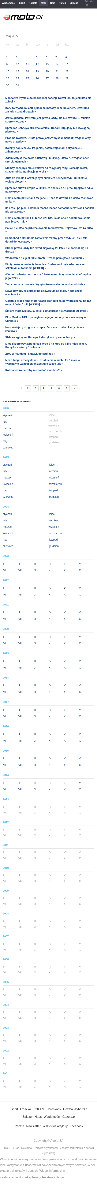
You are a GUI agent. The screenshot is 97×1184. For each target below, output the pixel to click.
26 (37, 78)
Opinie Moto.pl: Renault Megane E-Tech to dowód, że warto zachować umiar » (49, 199)
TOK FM (38, 1109)
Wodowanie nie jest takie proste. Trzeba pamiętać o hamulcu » (44, 258)
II (19, 563)
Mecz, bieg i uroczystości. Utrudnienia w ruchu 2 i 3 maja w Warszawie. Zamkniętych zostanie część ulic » (42, 362)
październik (55, 483)
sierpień (53, 471)
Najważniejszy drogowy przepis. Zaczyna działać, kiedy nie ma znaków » (44, 329)
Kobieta (33, 3)
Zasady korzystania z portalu (77, 1147)
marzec (7, 428)
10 (17, 64)
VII (4, 570)
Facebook (76, 1126)
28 (57, 78)
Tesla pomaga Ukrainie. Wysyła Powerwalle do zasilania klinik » (45, 284)
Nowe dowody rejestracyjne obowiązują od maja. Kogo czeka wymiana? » (43, 292)
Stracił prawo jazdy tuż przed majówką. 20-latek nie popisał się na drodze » (46, 250)
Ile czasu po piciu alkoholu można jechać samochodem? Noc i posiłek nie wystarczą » (49, 209)
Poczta (19, 1126)
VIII (20, 570)
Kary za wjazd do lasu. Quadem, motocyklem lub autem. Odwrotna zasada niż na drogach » (47, 109)
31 (17, 85)
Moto (44, 3)
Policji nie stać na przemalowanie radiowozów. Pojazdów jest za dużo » (49, 229)
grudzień (54, 496)
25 (27, 78)
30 (7, 85)
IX (35, 570)
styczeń (7, 415)
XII (80, 570)
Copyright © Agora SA (48, 1140)
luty (5, 421)
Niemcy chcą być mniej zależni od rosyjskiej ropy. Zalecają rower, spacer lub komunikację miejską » (46, 169)
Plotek (62, 3)
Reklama (26, 1147)
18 (27, 71)
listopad (53, 490)
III (35, 563)
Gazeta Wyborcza (75, 1109)
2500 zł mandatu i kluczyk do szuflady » (30, 353)
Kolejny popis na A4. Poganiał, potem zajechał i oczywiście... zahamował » (43, 149)
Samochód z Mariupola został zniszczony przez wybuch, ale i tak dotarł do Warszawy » (46, 239)
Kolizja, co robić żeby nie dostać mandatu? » (33, 370)
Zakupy (27, 1116)
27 (47, 78)
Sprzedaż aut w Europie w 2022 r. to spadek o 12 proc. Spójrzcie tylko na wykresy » (49, 189)
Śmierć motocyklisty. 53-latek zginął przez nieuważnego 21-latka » (46, 310)
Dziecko (74, 3)
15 (67, 64)
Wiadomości (8, 3)
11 (27, 64)
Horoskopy (54, 1109)
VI (80, 563)
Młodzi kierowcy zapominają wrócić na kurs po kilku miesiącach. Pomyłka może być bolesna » (46, 345)
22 (67, 71)
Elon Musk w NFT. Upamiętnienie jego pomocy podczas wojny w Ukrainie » (45, 319)
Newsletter (33, 1126)
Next (52, 3)
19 (37, 71)
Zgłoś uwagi (49, 1153)
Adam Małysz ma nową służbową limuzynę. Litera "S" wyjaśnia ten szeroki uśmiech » (47, 159)
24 (17, 78)
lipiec (52, 464)
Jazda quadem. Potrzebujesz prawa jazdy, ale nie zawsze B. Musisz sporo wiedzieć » (47, 119)
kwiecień (8, 434)
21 (57, 71)
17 (17, 71)
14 (57, 64)
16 (7, 71)
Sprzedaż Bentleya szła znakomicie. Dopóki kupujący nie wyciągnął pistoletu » (47, 129)
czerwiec (8, 447)
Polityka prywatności (46, 1147)
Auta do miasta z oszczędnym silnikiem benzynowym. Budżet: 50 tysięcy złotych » (46, 179)
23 (7, 78)
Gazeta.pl (68, 1116)
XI (65, 570)
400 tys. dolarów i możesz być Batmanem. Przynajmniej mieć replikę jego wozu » (48, 276)
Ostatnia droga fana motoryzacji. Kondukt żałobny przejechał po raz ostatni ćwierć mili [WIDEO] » (48, 302)
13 (47, 64)
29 (67, 78)
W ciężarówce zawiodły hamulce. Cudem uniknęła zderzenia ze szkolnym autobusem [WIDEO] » (44, 266)
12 (37, 64)
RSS (7, 1147)
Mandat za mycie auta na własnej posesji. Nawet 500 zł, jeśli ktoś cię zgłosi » (48, 99)
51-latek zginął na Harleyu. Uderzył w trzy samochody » (40, 337)
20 (47, 71)
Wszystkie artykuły (55, 1126)
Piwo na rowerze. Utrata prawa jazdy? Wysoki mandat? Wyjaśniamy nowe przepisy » (48, 139)
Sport (22, 3)
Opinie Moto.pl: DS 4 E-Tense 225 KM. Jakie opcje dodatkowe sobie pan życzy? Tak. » (47, 219)
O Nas (15, 1147)
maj (5, 441)
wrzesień (54, 477)
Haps (38, 1116)
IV (50, 563)
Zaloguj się (90, 1)
